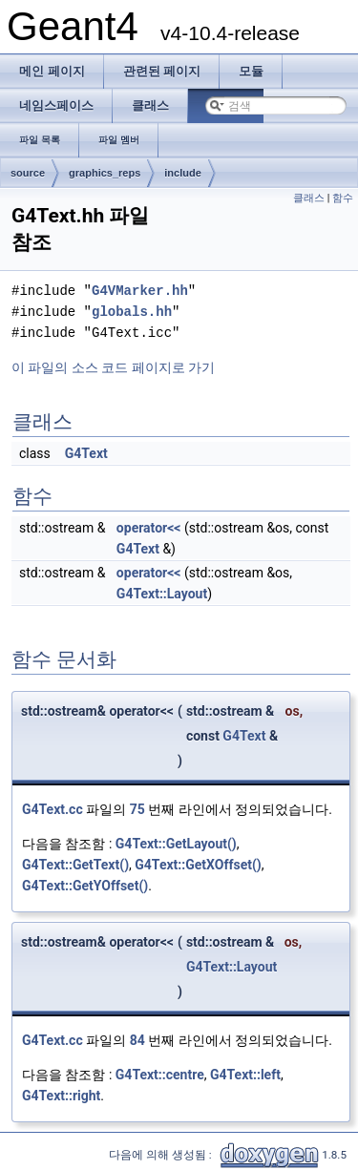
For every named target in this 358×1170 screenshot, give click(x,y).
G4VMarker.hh (140, 291)
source (28, 172)
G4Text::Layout (161, 593)
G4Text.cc (52, 809)
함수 (342, 198)
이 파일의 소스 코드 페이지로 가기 (113, 367)
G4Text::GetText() (75, 864)
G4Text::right (61, 1095)
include (182, 172)
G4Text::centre (160, 1074)
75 (137, 809)
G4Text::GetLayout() (176, 843)
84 (137, 1040)
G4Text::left (245, 1074)
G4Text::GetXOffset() (198, 864)
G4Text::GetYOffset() (85, 885)
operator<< (148, 527)
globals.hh (132, 312)
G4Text (86, 453)
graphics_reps (104, 172)
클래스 (309, 198)
